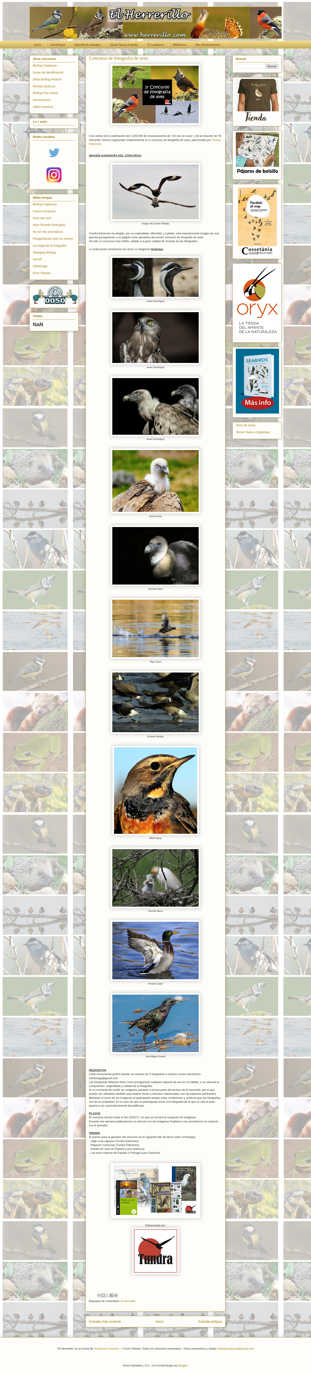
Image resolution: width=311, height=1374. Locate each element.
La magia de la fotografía (49, 245)
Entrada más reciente (105, 1321)
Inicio (37, 44)
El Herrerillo (128, 1301)
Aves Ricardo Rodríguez (49, 225)
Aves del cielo (42, 218)
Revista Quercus (44, 86)
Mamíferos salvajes (88, 44)
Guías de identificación (48, 72)
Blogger (183, 1365)
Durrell (37, 259)
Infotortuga (40, 266)
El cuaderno (156, 44)
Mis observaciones (207, 44)
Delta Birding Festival (47, 79)
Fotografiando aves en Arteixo (53, 238)
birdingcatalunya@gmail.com (236, 1348)
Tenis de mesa (245, 425)
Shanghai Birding (44, 252)
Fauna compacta (44, 211)
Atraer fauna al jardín (124, 44)
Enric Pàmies (42, 273)
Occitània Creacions (106, 1348)
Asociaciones (42, 100)
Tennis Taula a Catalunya (253, 432)
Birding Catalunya (45, 65)
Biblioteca (179, 44)
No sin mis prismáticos (48, 231)
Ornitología (58, 44)
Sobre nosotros (43, 107)
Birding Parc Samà (45, 93)
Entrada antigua (210, 1321)
